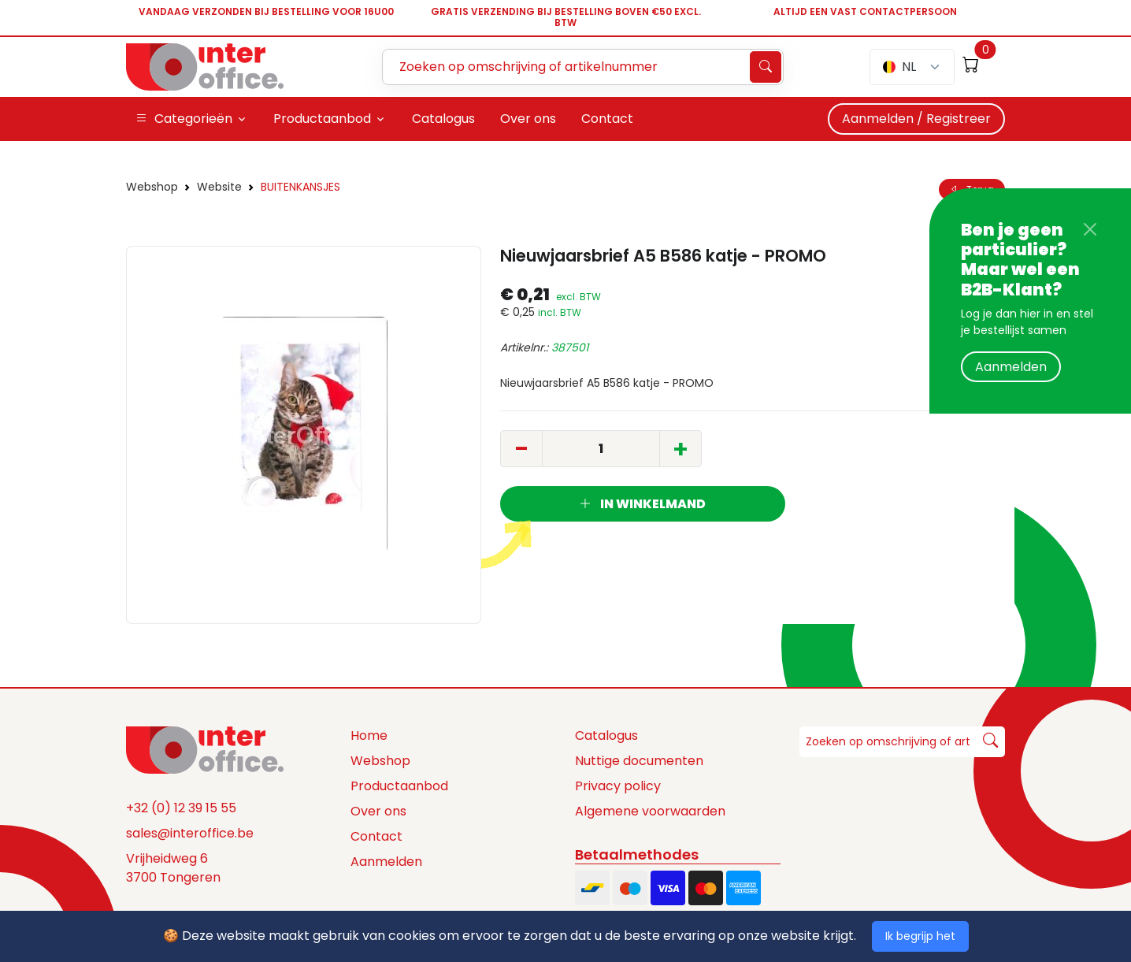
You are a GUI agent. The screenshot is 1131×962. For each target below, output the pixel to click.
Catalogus (606, 735)
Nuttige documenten (639, 761)
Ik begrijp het (920, 936)
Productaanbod (399, 786)
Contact (376, 836)
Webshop (152, 187)
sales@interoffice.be (190, 833)
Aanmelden (1011, 367)
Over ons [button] (528, 119)
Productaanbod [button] (322, 119)
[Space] (205, 749)
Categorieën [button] (183, 119)
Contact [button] (607, 119)
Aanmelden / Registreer (916, 119)
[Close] (1090, 229)
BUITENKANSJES (300, 187)
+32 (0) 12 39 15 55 (181, 808)
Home (369, 735)
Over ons (378, 811)
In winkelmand (642, 504)
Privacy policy (618, 786)
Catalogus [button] (443, 119)
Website (219, 187)
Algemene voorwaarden (650, 811)
